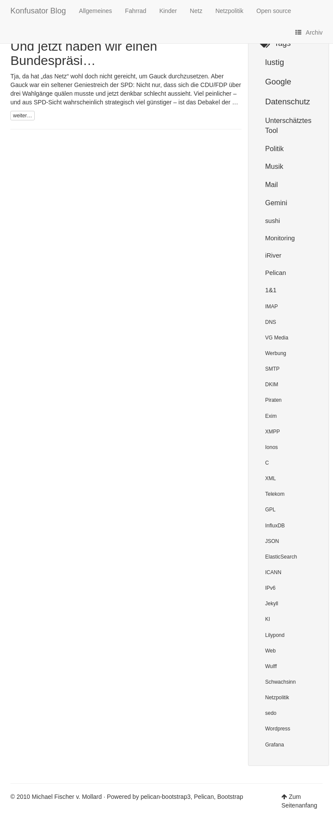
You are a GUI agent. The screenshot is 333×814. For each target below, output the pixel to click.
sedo (271, 713)
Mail (271, 184)
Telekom (275, 494)
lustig (274, 62)
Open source (273, 10)
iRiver (273, 255)
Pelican (275, 272)
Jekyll (271, 604)
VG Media (276, 338)
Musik (274, 166)
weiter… (22, 116)
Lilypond (275, 635)
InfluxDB (275, 526)
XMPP (272, 432)
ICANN (273, 572)
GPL (270, 510)
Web (270, 651)
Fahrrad (135, 10)
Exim (271, 416)
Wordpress (278, 729)
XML (270, 478)
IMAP (271, 307)
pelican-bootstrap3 (165, 796)
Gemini (276, 203)
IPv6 (270, 588)
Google (278, 81)
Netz (196, 10)
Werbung (275, 353)
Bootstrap (230, 796)
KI (267, 619)
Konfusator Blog (38, 9)
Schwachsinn (280, 682)
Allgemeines (95, 10)
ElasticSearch (281, 557)
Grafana (274, 745)
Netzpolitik (229, 10)
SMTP (272, 369)
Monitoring (280, 238)
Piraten (273, 400)
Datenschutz (287, 101)
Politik (274, 148)
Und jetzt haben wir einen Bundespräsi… (83, 53)
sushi (272, 220)
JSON (272, 541)
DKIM (271, 384)
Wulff (271, 666)
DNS (270, 322)
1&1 (271, 290)
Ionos (271, 447)
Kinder (167, 10)
